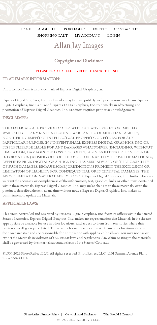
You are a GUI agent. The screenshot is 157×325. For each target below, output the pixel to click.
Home (25, 29)
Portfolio (74, 29)
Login (113, 35)
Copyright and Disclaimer (81, 314)
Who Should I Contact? (118, 314)
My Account (87, 35)
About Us (47, 29)
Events (100, 29)
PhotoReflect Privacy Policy (41, 314)
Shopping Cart (52, 35)
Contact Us (126, 29)
